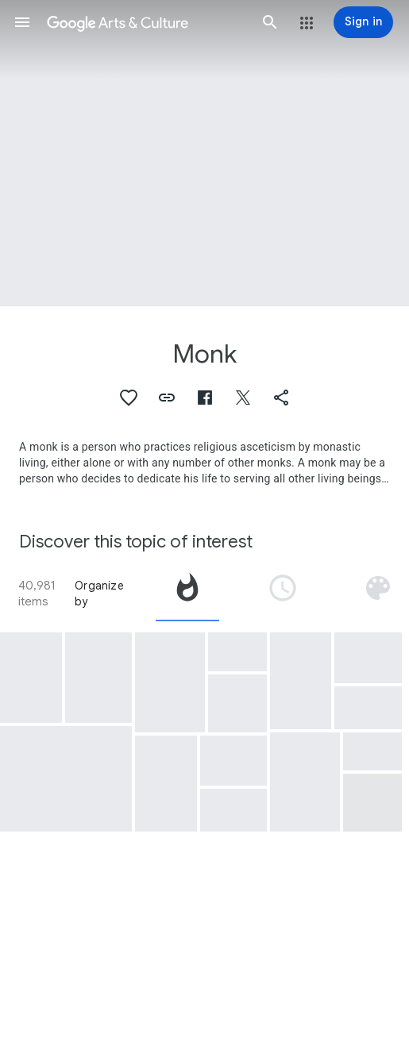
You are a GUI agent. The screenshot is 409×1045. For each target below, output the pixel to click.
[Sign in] (363, 22)
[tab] (187, 593)
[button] (22, 22)
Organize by (99, 593)
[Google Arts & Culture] (146, 22)
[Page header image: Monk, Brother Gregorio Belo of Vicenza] (204, 153)
